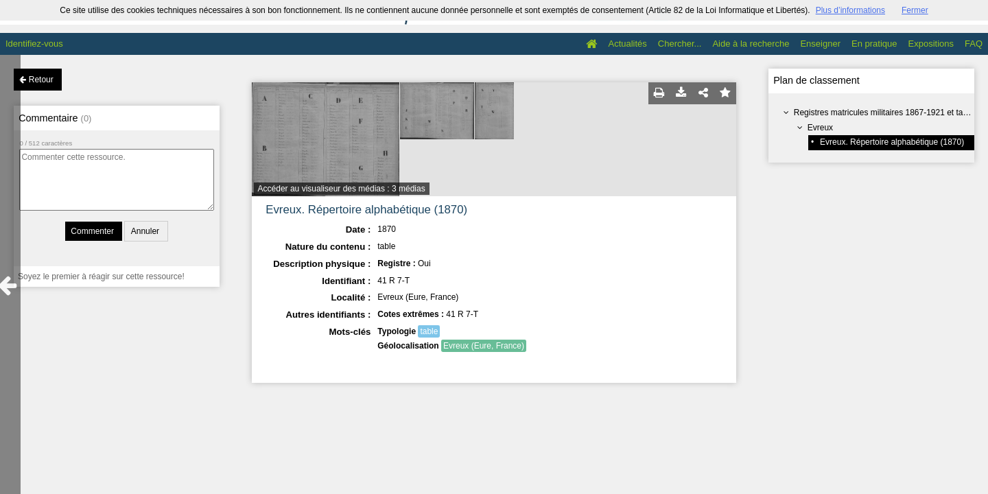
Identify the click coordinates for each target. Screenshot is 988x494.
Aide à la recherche (750, 43)
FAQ (974, 43)
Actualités (627, 43)
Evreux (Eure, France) (483, 346)
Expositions (931, 43)
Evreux (820, 127)
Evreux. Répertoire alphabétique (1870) (892, 142)
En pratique (874, 43)
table (429, 331)
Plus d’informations (850, 10)
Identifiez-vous (34, 43)
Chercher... (680, 43)
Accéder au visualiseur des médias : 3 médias (341, 188)
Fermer (915, 10)
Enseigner (820, 43)
